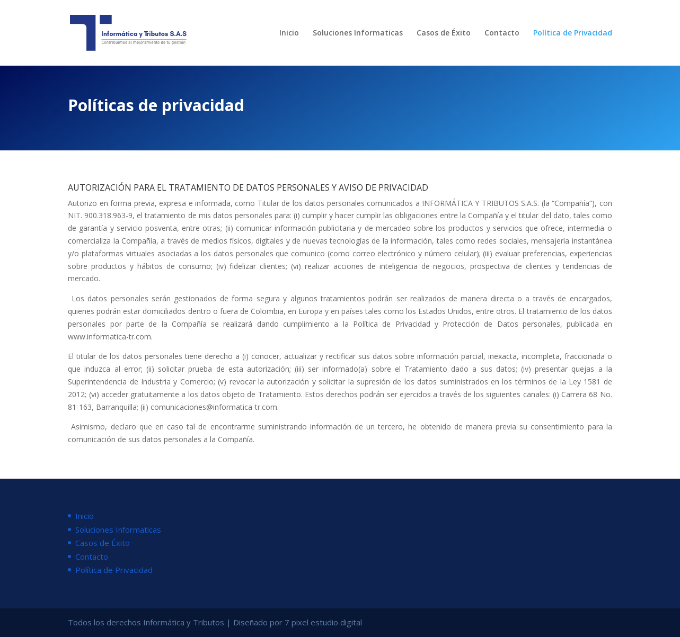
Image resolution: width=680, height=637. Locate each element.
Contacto (501, 33)
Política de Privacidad (572, 33)
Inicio (289, 33)
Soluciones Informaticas (358, 33)
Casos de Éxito (444, 33)
